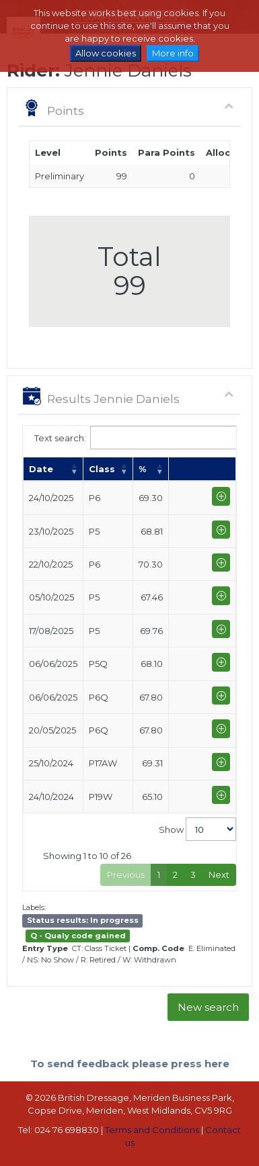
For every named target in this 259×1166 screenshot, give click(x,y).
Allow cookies (105, 53)
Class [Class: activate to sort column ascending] (102, 468)
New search (208, 1007)
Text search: (129, 437)
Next (219, 874)
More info (173, 53)
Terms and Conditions (152, 1129)
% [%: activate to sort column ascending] (142, 468)
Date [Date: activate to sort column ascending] (41, 468)
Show (197, 829)
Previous (126, 874)
